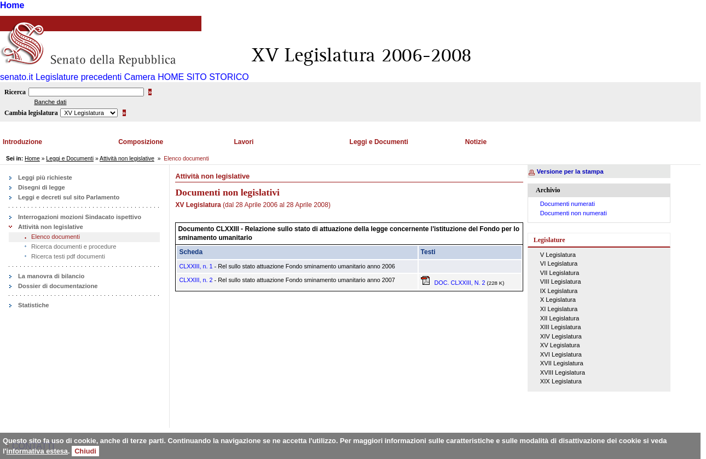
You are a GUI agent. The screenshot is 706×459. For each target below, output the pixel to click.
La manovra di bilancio (51, 276)
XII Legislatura (560, 318)
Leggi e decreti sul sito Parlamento (68, 197)
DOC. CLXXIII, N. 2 (454, 282)
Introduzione (22, 142)
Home (12, 5)
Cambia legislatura (31, 113)
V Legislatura (558, 254)
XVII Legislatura (561, 363)
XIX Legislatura (561, 381)
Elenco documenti (55, 236)
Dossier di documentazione (57, 286)
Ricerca (15, 92)
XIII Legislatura (560, 327)
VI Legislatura (558, 263)
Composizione (140, 142)
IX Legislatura (558, 291)
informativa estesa (37, 451)
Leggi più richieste (45, 177)
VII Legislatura (560, 272)
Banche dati (50, 102)
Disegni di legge (41, 187)
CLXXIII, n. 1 (195, 266)
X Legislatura (558, 299)
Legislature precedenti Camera (95, 77)
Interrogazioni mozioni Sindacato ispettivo (79, 217)
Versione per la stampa (570, 171)
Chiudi (85, 451)
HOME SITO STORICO (203, 77)
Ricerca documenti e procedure (73, 246)
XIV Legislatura (561, 336)
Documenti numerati (567, 203)
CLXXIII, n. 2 (195, 280)
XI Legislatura (558, 309)
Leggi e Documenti (379, 142)
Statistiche (33, 305)
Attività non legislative (127, 159)
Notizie (476, 142)
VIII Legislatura (560, 281)
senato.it (16, 77)
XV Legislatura (560, 345)
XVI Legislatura (561, 354)
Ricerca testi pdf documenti (68, 256)
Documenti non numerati (573, 213)
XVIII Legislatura (562, 372)
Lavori (243, 142)
